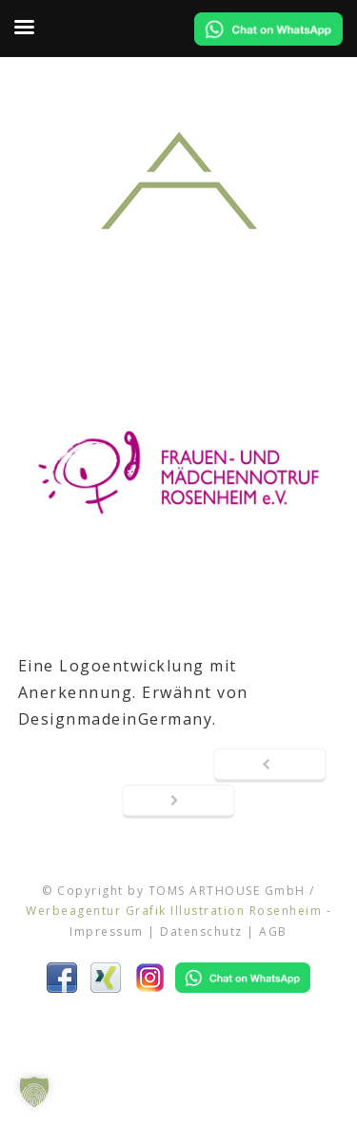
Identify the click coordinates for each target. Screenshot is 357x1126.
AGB (273, 931)
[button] (34, 1092)
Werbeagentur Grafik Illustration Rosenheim (174, 911)
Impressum (106, 931)
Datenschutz (201, 931)
